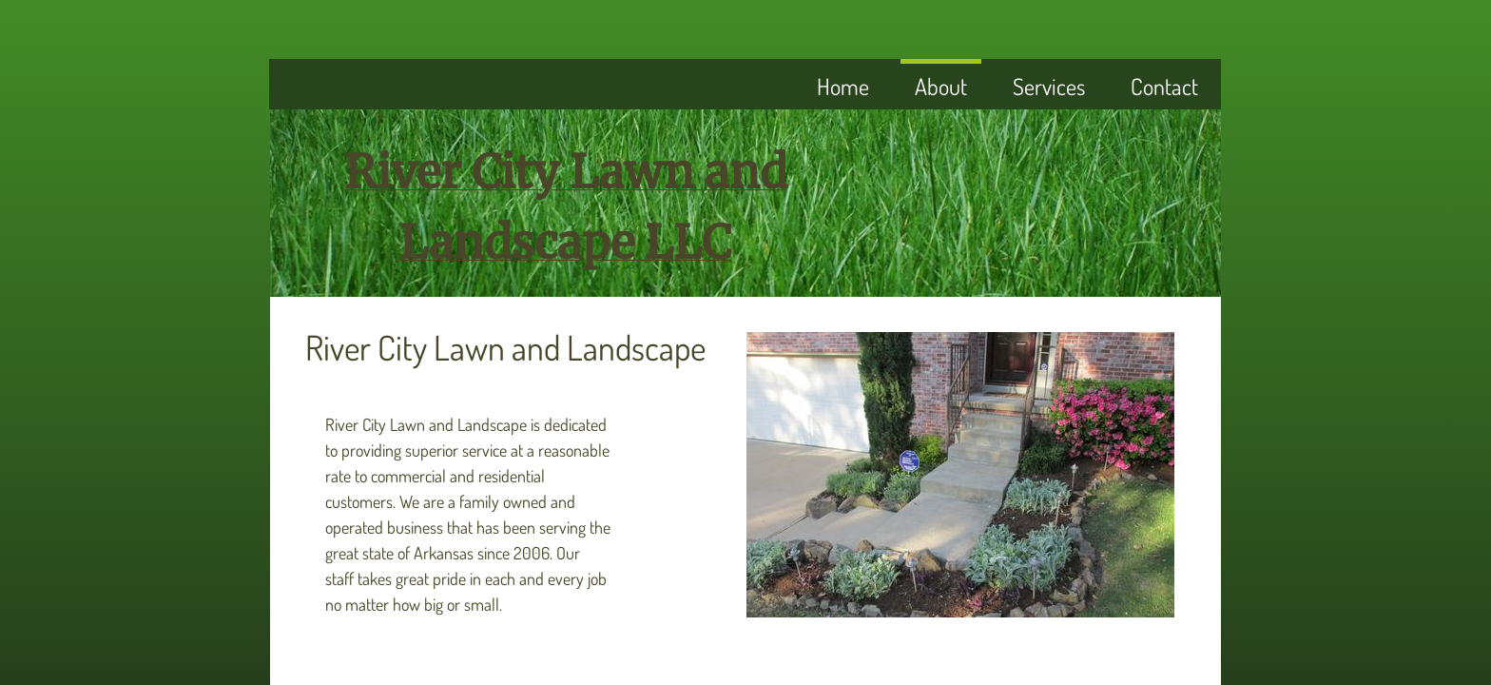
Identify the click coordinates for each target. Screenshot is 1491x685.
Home (843, 86)
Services (1049, 86)
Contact (1164, 86)
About (941, 86)
